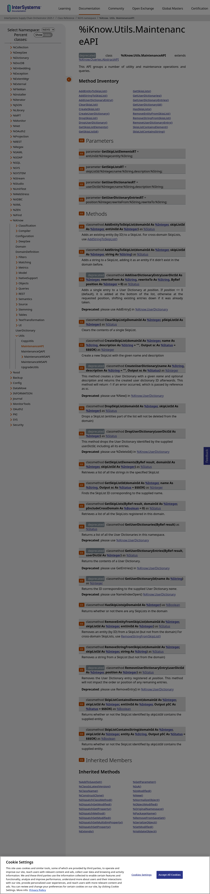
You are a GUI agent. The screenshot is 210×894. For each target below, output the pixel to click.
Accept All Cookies (170, 880)
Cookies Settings (142, 880)
